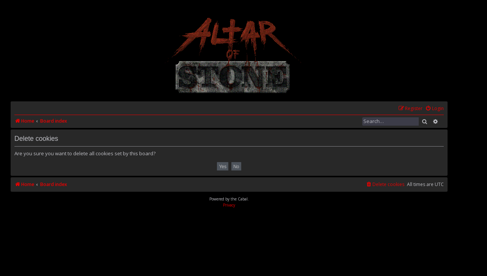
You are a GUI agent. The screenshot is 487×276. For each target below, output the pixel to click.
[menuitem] (434, 109)
